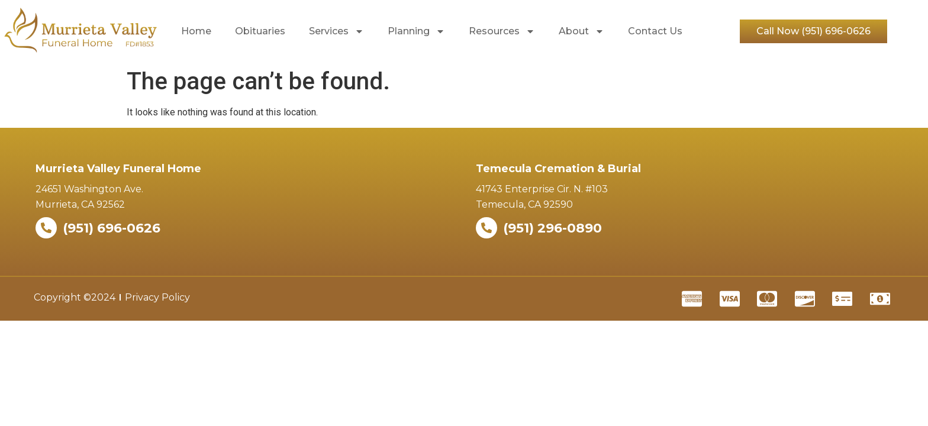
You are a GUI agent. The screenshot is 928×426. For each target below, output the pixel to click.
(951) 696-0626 (111, 228)
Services (336, 31)
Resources (502, 31)
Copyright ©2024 (74, 297)
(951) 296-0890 (552, 228)
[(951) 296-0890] (486, 227)
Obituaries (260, 31)
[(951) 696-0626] (46, 227)
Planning (416, 31)
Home (196, 31)
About (581, 31)
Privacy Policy (157, 297)
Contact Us (655, 31)
